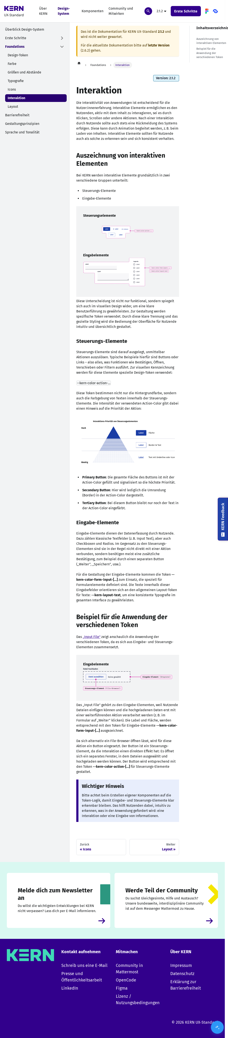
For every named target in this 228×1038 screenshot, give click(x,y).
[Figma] (206, 11)
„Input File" (91, 637)
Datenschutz (182, 973)
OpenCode (126, 980)
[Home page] (79, 63)
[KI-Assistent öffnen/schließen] (217, 1027)
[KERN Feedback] (223, 519)
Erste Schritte (185, 11)
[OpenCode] (215, 11)
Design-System (64, 11)
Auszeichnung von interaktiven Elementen (211, 41)
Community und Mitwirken (121, 11)
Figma (122, 988)
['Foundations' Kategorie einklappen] (62, 47)
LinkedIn (69, 988)
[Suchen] (148, 11)
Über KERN (43, 11)
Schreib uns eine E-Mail (84, 965)
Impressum (181, 965)
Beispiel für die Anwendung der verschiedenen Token (209, 52)
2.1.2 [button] (160, 11)
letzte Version (158, 45)
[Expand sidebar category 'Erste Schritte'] (62, 38)
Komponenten (92, 11)
